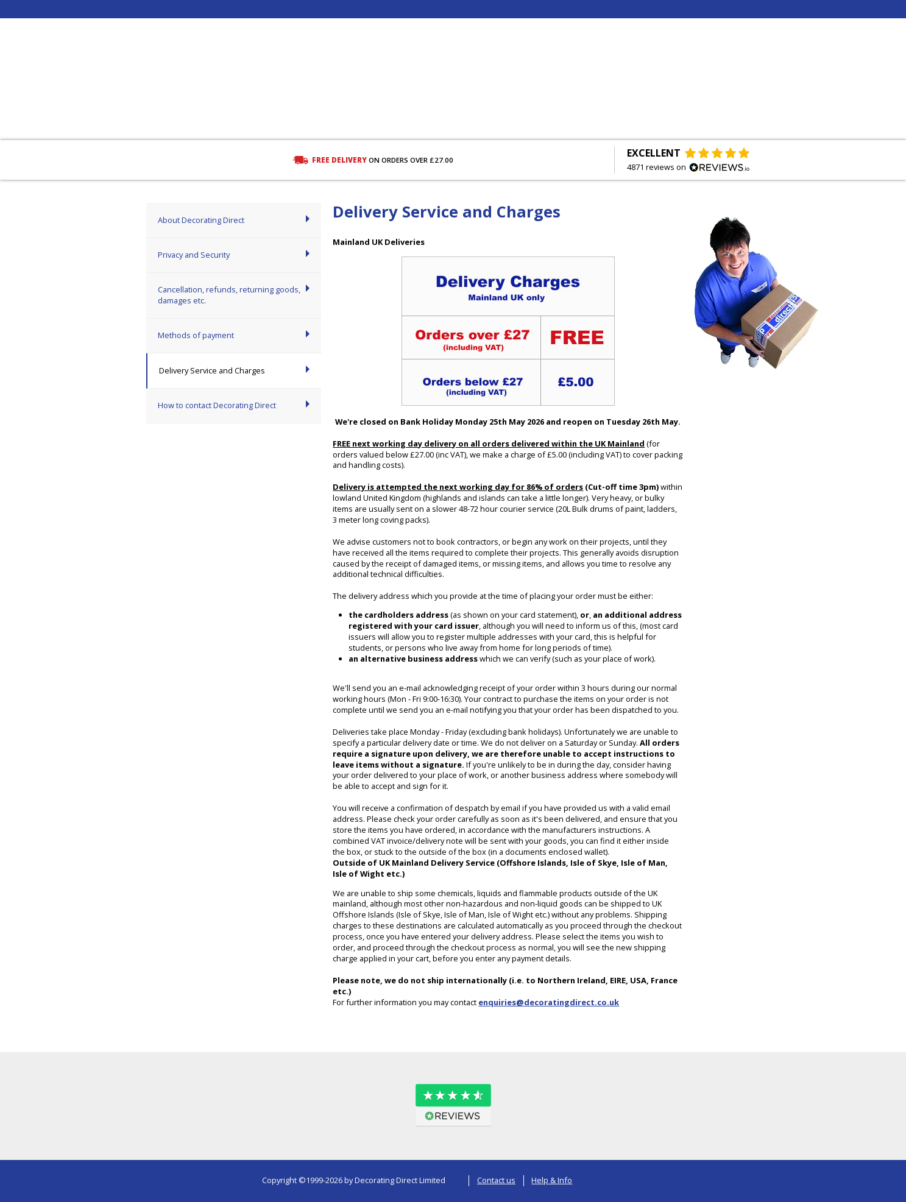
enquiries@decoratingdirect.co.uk (548, 1002)
